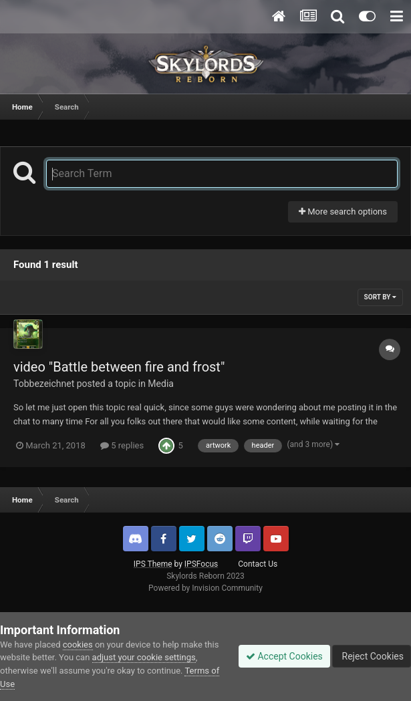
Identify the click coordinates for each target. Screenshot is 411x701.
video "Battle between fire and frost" (119, 367)
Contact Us (257, 564)
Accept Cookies (284, 656)
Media (161, 383)
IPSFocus (201, 564)
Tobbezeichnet (43, 383)
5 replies (122, 445)
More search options (343, 211)
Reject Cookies (371, 656)
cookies (78, 645)
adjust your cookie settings (144, 657)
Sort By (380, 297)
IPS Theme (153, 564)
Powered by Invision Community (205, 588)
